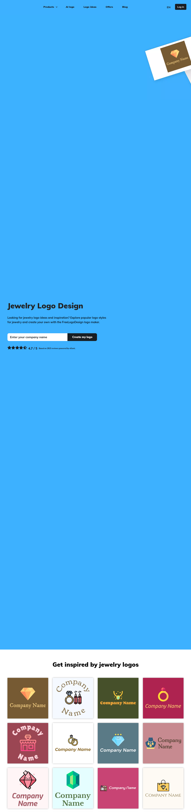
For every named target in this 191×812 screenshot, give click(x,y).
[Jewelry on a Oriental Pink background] (163, 743)
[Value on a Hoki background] (118, 743)
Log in (180, 6)
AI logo (70, 6)
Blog (125, 6)
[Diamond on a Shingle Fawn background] (27, 698)
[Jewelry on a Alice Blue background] (73, 698)
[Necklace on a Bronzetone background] (118, 698)
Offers (109, 6)
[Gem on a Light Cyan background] (73, 788)
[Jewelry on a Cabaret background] (118, 788)
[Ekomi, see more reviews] (41, 348)
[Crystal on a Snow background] (27, 788)
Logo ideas (90, 6)
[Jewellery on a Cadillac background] (27, 743)
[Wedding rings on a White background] (73, 743)
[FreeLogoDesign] (22, 6)
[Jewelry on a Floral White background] (163, 788)
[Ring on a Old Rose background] (163, 698)
